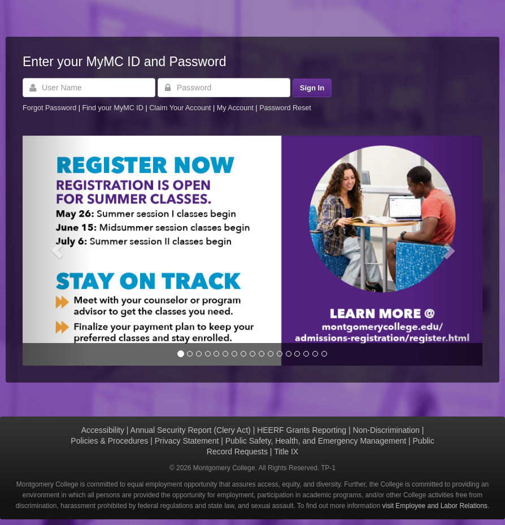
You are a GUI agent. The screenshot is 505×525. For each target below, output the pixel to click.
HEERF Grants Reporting (301, 430)
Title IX (286, 451)
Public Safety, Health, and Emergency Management (315, 440)
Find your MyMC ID (112, 108)
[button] (57, 251)
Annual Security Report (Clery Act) (190, 430)
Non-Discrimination (386, 430)
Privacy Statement (187, 440)
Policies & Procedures (109, 440)
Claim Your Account (181, 108)
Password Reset (285, 108)
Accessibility (102, 430)
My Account (236, 108)
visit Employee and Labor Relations (434, 506)
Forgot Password (49, 108)
